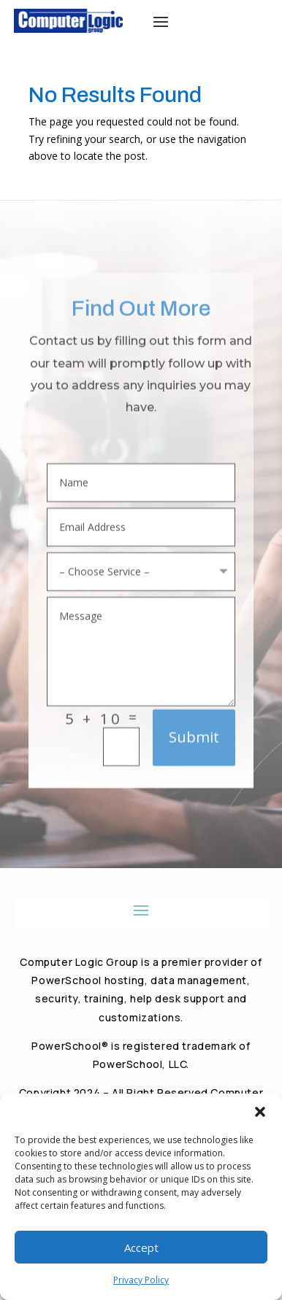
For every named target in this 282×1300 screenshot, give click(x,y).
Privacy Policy (141, 1280)
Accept (141, 1247)
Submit (194, 741)
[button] (260, 1111)
